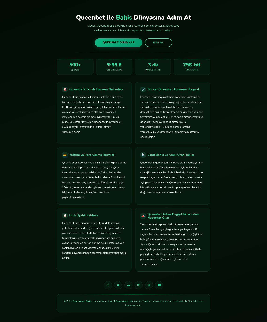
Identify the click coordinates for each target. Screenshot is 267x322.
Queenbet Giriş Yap (118, 42)
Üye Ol (158, 42)
